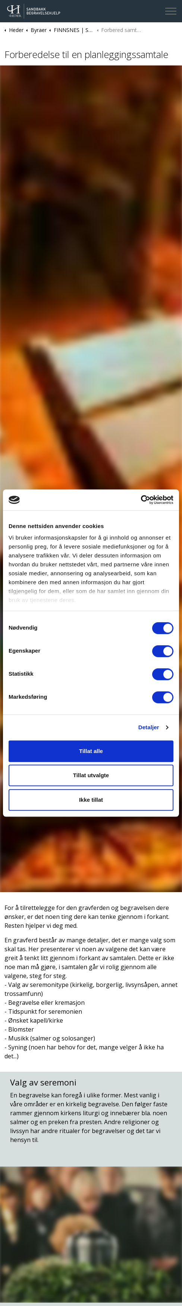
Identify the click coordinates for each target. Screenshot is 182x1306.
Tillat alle (91, 751)
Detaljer (148, 727)
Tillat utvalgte (91, 775)
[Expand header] (171, 11)
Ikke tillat (91, 800)
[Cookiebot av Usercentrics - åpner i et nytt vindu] (140, 500)
